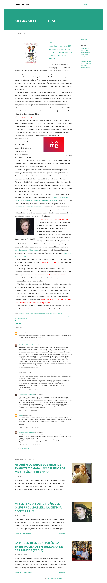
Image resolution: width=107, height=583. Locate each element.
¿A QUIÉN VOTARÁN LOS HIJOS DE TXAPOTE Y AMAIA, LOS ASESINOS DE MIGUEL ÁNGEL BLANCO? (40, 468)
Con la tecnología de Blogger (53, 578)
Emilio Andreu (84, 57)
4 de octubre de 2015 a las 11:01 (28, 340)
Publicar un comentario (22, 448)
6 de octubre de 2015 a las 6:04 (28, 410)
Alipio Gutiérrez (84, 50)
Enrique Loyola (84, 59)
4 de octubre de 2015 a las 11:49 (28, 367)
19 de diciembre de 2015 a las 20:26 (29, 444)
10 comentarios (27, 494)
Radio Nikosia (84, 65)
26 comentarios (27, 533)
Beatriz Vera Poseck (85, 52)
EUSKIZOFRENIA (21, 4)
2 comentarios (27, 572)
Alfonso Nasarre (85, 48)
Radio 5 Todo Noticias (86, 63)
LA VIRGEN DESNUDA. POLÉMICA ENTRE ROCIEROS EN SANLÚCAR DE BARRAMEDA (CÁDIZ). (39, 546)
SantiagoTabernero (85, 67)
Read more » (62, 494)
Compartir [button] (84, 39)
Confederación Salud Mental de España (29, 207)
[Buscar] (85, 4)
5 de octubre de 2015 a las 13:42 (28, 389)
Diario (21, 415)
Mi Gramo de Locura (86, 61)
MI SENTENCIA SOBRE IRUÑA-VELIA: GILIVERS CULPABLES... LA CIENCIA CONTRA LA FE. (39, 507)
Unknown (22, 333)
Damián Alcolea (84, 54)
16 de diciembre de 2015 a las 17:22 (29, 427)
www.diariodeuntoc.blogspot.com (27, 250)
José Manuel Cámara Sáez (27, 345)
